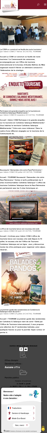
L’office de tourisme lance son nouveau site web (19, 229)
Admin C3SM (8, 51)
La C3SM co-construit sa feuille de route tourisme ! (21, 49)
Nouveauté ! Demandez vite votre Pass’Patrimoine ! (21, 170)
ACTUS (29, 51)
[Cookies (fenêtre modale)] (43, 429)
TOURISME (37, 51)
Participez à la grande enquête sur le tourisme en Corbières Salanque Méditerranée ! (20, 112)
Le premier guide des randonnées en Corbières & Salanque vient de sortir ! (20, 311)
